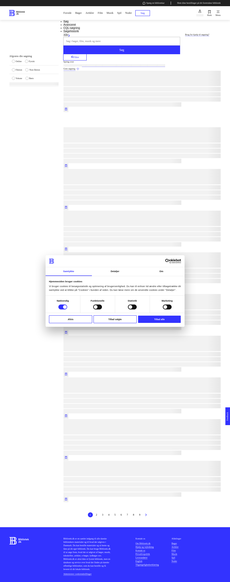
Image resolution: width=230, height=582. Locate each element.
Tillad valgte (115, 319)
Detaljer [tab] (115, 271)
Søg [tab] (65, 21)
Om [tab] (161, 271)
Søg (121, 50)
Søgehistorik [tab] (71, 31)
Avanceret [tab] (69, 24)
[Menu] (218, 13)
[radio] (18, 61)
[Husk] (209, 13)
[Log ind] (199, 13)
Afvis (71, 319)
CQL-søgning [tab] (71, 27)
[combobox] (121, 41)
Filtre (75, 57)
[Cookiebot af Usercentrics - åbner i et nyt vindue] (167, 261)
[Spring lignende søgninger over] (142, 62)
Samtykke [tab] (68, 271)
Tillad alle (159, 319)
